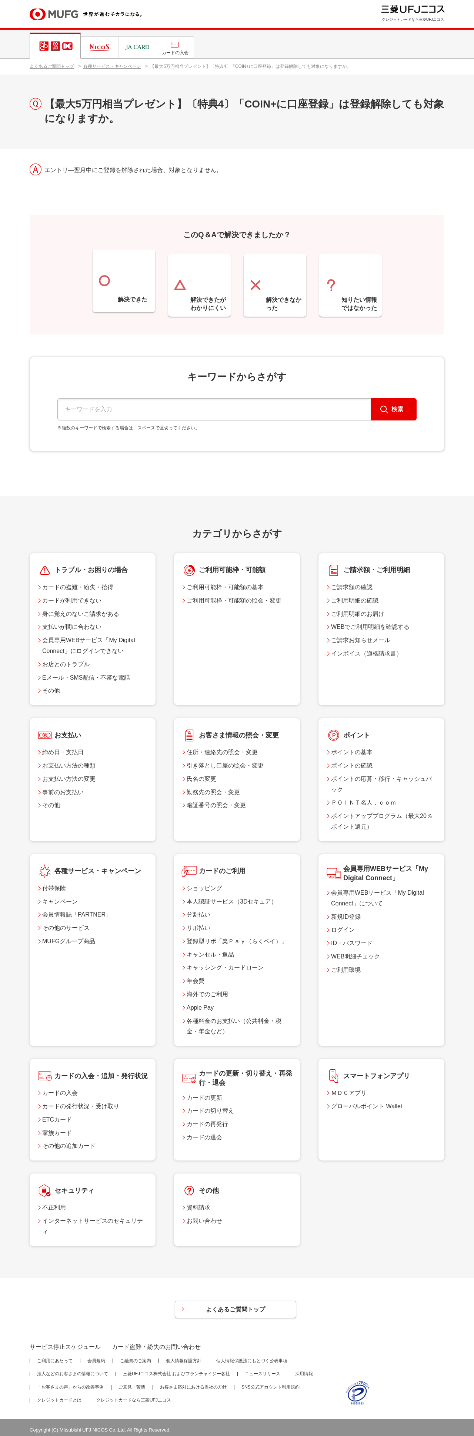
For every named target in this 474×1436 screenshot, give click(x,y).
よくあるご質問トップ (52, 66)
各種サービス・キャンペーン (112, 66)
